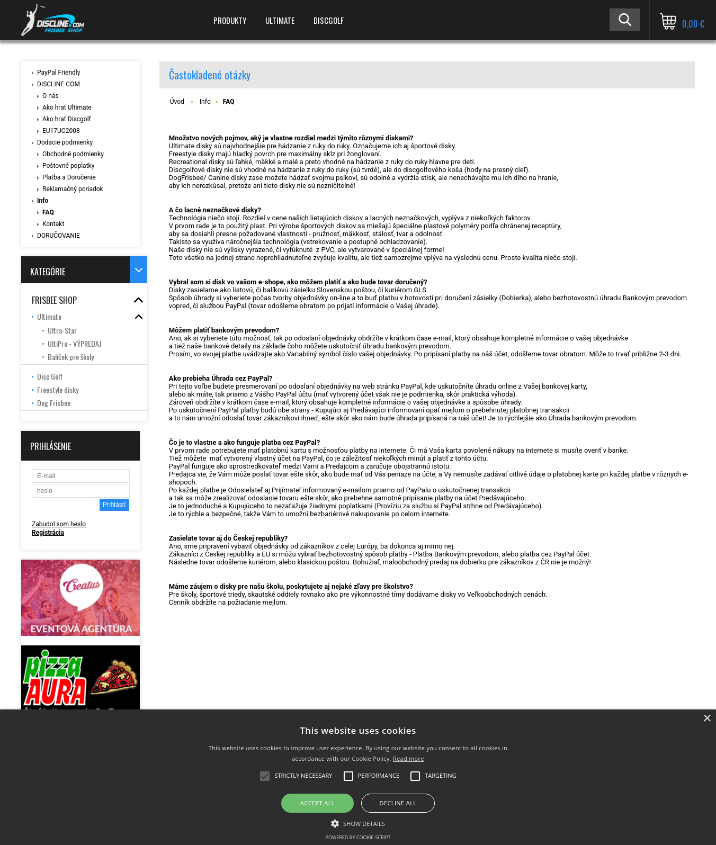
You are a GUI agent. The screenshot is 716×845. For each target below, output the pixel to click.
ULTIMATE (279, 20)
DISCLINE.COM (58, 84)
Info (42, 200)
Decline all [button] (398, 803)
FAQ (48, 212)
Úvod (177, 101)
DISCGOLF (329, 20)
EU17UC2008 (61, 130)
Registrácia (48, 532)
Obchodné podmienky (73, 154)
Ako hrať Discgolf (66, 119)
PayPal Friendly (58, 72)
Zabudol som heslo (59, 524)
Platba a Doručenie (69, 177)
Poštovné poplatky (68, 165)
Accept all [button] (317, 803)
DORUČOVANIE (58, 235)
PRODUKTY (229, 20)
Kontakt (53, 224)
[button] (358, 823)
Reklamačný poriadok (72, 189)
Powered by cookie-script (358, 837)
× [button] (707, 719)
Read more (408, 758)
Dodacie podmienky (65, 142)
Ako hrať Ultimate (67, 107)
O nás (50, 96)
